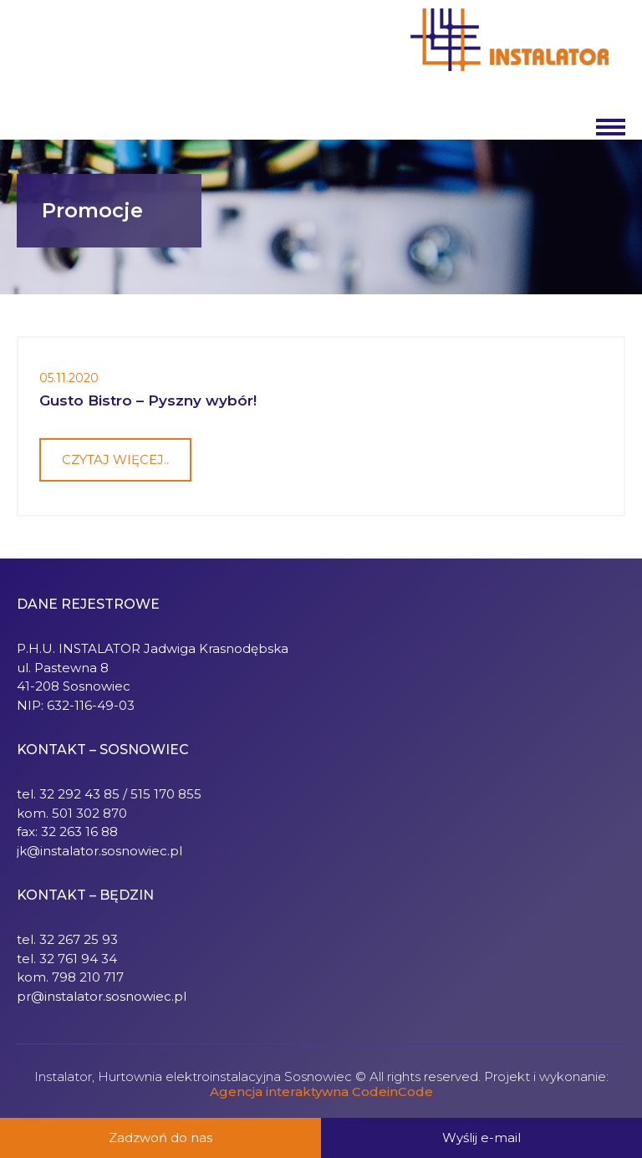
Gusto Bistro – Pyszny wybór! (148, 400)
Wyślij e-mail (481, 1137)
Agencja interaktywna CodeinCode (321, 1091)
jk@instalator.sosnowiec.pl (99, 851)
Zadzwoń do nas (160, 1137)
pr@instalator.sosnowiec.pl (101, 996)
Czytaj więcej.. (115, 459)
